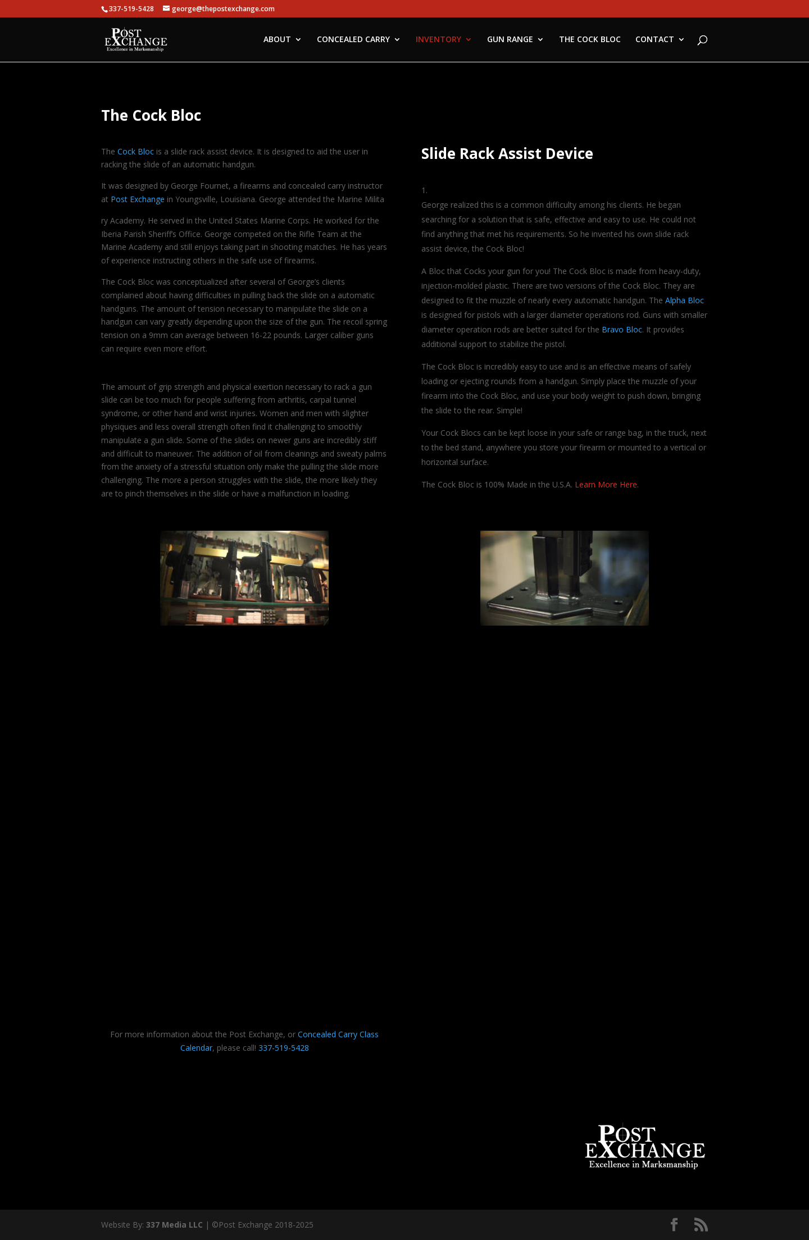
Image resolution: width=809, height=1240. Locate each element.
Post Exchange (138, 199)
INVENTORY (438, 39)
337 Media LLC (175, 1224)
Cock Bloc (135, 151)
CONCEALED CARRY (353, 39)
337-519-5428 (283, 1047)
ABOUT (277, 39)
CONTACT (654, 39)
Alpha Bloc (684, 300)
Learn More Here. (607, 484)
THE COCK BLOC (590, 39)
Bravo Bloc (622, 329)
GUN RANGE (510, 39)
